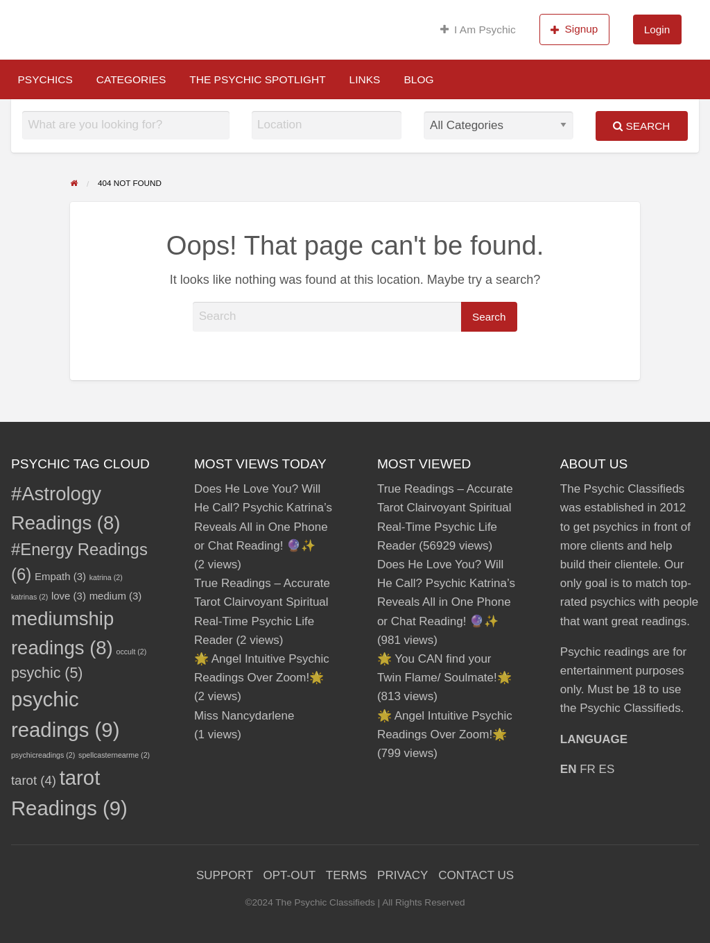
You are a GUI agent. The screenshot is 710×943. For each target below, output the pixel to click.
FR (588, 769)
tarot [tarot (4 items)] (33, 780)
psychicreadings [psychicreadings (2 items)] (43, 755)
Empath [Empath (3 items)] (60, 576)
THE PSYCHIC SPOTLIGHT (257, 79)
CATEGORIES (131, 79)
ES (607, 769)
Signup (574, 29)
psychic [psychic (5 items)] (47, 673)
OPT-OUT (289, 875)
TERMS (346, 875)
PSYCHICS (45, 79)
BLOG (418, 79)
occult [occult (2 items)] (131, 651)
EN (568, 769)
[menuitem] (478, 29)
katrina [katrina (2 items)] (106, 577)
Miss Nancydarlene (244, 715)
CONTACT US (476, 875)
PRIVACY (402, 875)
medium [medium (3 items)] (115, 596)
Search (641, 126)
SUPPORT (224, 875)
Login (657, 29)
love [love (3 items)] (68, 596)
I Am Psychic (478, 29)
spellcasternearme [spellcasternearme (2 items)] (114, 755)
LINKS (365, 79)
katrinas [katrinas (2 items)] (29, 597)
